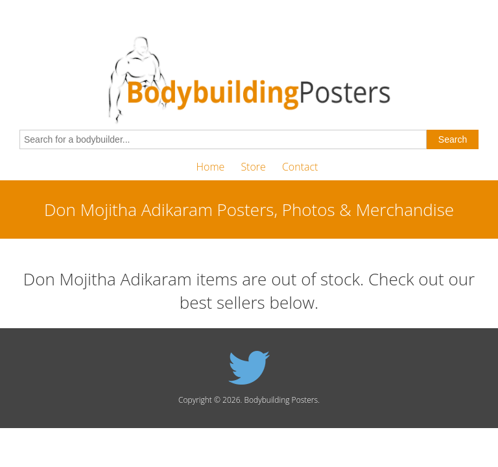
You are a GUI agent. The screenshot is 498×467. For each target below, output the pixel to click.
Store (253, 167)
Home (210, 167)
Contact (300, 167)
